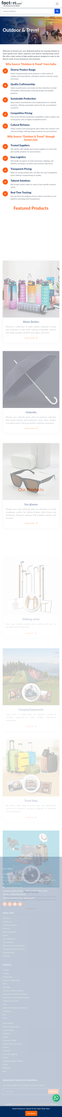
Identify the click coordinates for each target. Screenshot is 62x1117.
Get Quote (31, 1113)
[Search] (57, 11)
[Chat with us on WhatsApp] (56, 1098)
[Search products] (28, 11)
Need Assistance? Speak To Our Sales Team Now (31, 1111)
